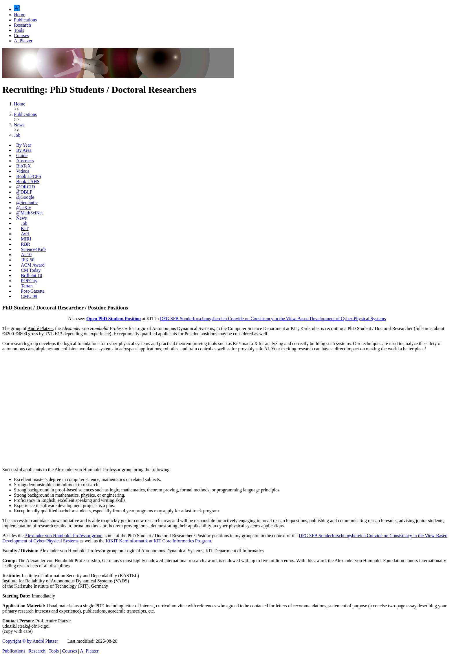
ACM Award (33, 265)
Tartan (27, 285)
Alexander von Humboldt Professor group (63, 535)
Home (19, 14)
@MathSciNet (29, 212)
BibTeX (23, 165)
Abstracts (25, 160)
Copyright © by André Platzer (30, 641)
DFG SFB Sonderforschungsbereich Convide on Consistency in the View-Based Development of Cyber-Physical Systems (273, 318)
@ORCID (25, 186)
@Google (25, 197)
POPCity (29, 280)
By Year (23, 145)
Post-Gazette (33, 291)
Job (24, 223)
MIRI (26, 238)
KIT (25, 228)
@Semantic (27, 202)
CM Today (31, 270)
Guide (22, 155)
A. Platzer (23, 40)
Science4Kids (33, 249)
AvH (25, 233)
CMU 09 (29, 296)
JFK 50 (27, 259)
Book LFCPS (28, 176)
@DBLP (24, 191)
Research (22, 25)
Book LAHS (27, 181)
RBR (25, 244)
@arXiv (23, 207)
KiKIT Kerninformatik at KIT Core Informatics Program (158, 540)
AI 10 (26, 254)
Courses (21, 35)
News (21, 218)
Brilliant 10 (31, 275)
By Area (24, 150)
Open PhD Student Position (113, 318)
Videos (22, 171)
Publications (25, 19)
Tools (19, 30)
